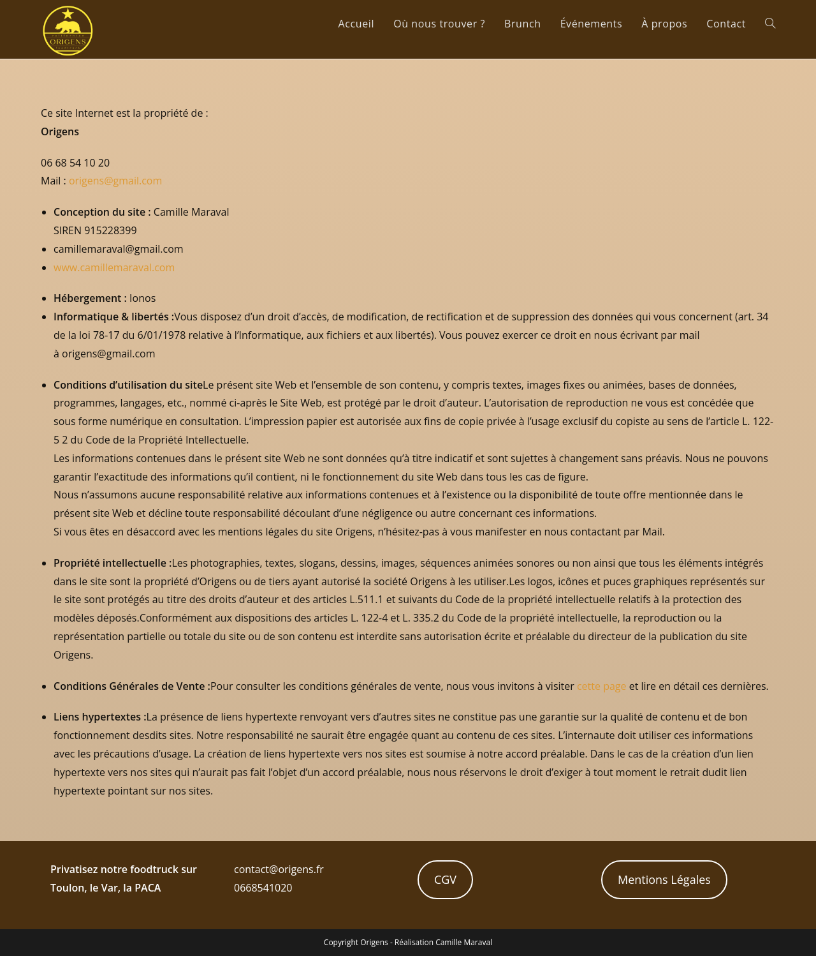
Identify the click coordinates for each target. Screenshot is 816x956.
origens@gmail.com (115, 181)
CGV (445, 879)
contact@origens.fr (279, 869)
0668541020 (263, 888)
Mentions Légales (664, 879)
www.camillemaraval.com (114, 267)
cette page (602, 686)
